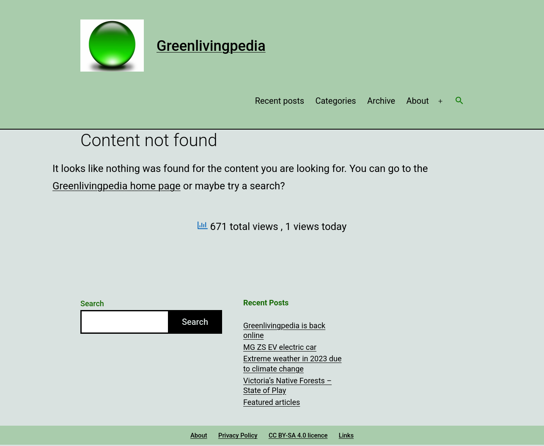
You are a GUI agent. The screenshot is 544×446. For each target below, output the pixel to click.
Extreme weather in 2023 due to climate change (292, 363)
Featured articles (271, 402)
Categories (335, 101)
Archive (381, 101)
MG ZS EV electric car (279, 347)
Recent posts (279, 101)
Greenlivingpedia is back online (284, 330)
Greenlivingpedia (211, 45)
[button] (459, 101)
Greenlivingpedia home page (116, 186)
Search (92, 303)
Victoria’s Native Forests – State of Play (287, 385)
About (418, 101)
